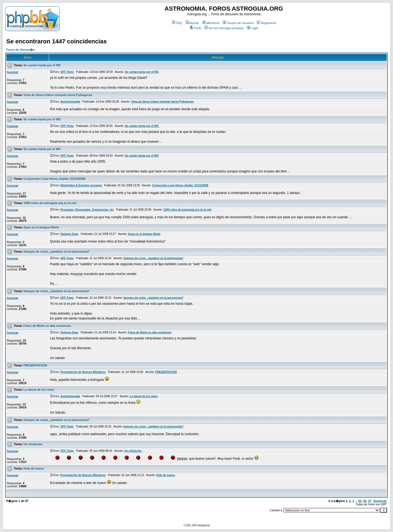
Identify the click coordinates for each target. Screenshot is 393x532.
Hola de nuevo (33, 468)
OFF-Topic (67, 71)
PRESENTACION (35, 365)
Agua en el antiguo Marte (41, 227)
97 (369, 501)
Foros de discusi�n (20, 49)
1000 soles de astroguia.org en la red (49, 203)
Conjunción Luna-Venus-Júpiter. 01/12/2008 (54, 178)
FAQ (177, 23)
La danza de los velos (38, 389)
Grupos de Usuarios (238, 23)
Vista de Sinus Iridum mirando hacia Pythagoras (57, 95)
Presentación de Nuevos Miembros (83, 371)
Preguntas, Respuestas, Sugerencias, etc (87, 209)
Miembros (210, 23)
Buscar (192, 23)
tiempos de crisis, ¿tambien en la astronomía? (56, 251)
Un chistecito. (33, 444)
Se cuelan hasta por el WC (42, 65)
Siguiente (380, 501)
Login (252, 28)
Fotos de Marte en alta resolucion (47, 325)
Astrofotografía (70, 101)
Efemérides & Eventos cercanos (81, 185)
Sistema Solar (69, 233)
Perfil (195, 28)
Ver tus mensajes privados (224, 28)
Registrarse (266, 23)
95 (359, 501)
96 (365, 501)
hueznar (12, 72)
